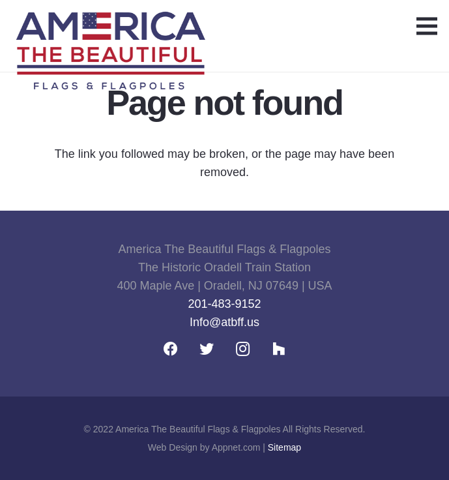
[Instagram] (243, 349)
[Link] (110, 29)
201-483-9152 (224, 303)
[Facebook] (171, 349)
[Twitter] (207, 349)
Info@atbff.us (224, 322)
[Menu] (427, 26)
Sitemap (284, 447)
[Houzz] (279, 349)
